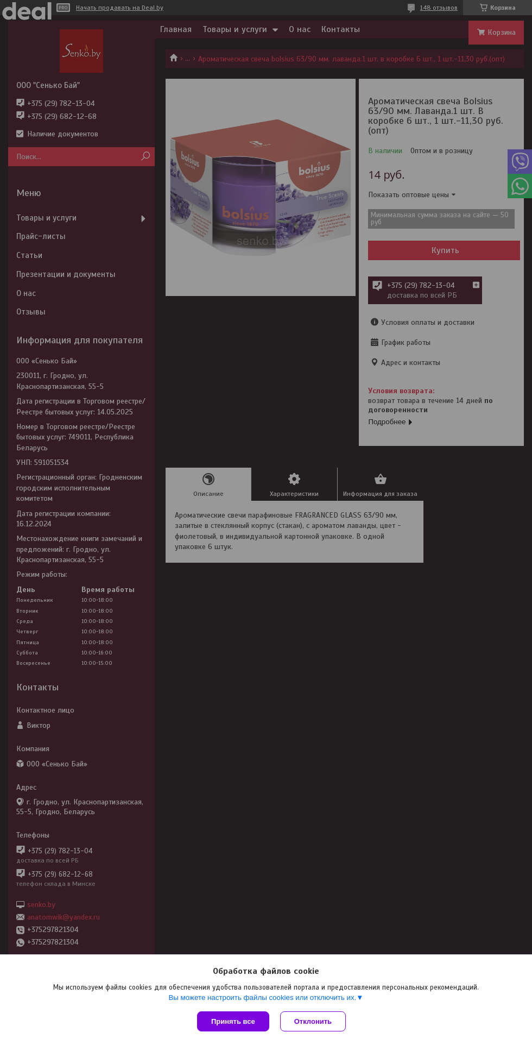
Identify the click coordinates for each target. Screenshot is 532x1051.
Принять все (233, 1021)
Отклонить (313, 1021)
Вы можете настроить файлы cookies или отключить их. (262, 997)
